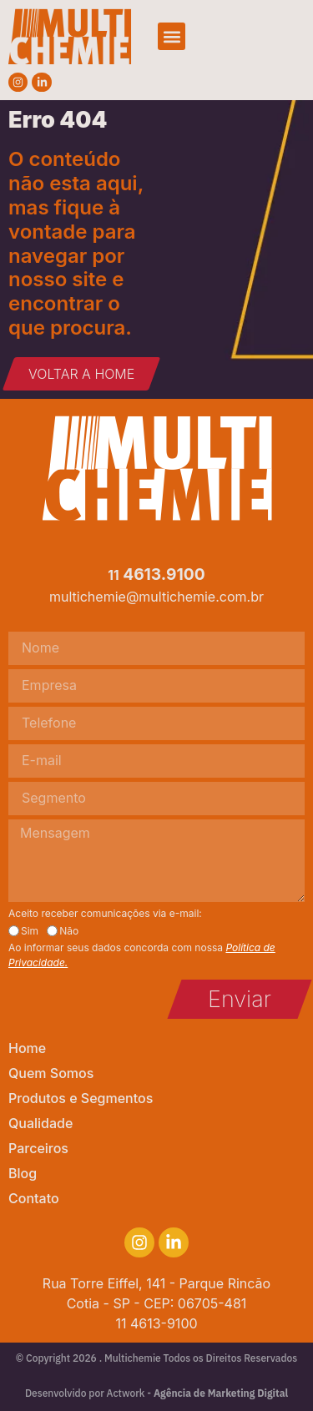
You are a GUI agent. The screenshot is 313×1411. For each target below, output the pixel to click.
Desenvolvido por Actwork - (156, 1393)
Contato (33, 1198)
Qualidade (40, 1123)
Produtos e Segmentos (80, 1098)
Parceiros (38, 1148)
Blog (22, 1173)
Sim (29, 931)
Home (27, 1048)
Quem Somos (50, 1073)
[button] (171, 36)
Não (68, 931)
